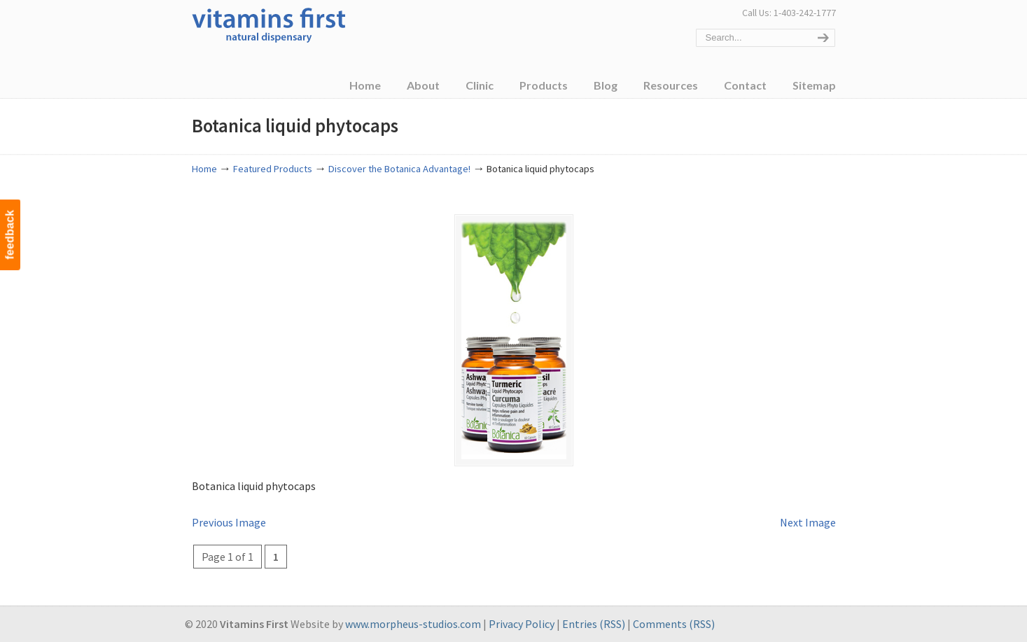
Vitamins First (269, 23)
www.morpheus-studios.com (413, 624)
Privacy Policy (521, 624)
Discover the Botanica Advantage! (399, 168)
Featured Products (272, 168)
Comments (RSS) (674, 624)
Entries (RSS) (593, 624)
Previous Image (229, 522)
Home (204, 168)
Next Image (808, 522)
